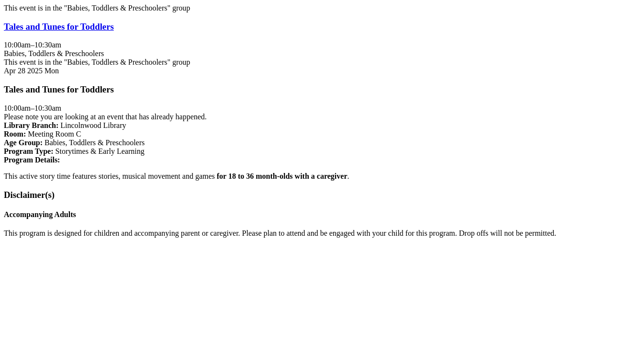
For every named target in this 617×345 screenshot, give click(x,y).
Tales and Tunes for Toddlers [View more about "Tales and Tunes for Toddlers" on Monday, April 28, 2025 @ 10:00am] (59, 27)
